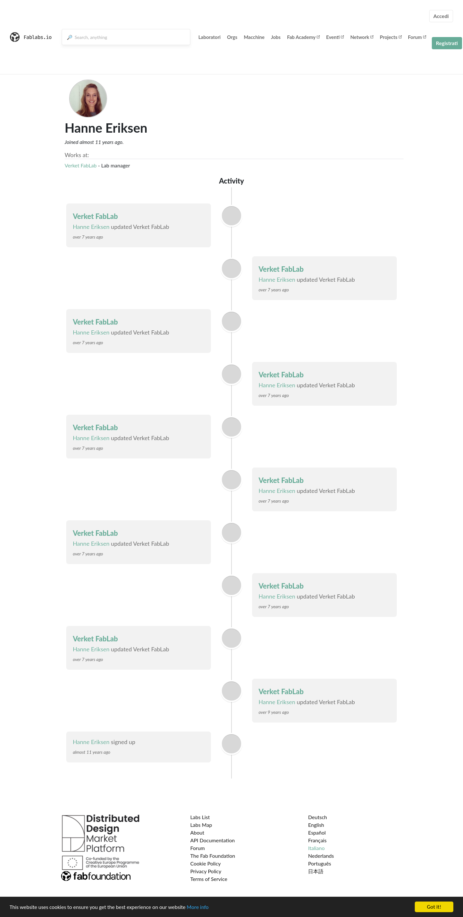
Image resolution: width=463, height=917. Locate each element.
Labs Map (201, 825)
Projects (390, 37)
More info (198, 907)
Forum (417, 37)
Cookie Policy (205, 863)
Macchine (254, 37)
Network (361, 37)
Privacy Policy (206, 871)
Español (317, 832)
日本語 (315, 871)
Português (319, 863)
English (316, 825)
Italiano (316, 848)
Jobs (276, 37)
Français (317, 840)
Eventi (335, 37)
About (197, 832)
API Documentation (212, 840)
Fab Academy (303, 37)
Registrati (447, 43)
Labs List (200, 817)
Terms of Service (208, 879)
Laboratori (209, 37)
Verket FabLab (81, 165)
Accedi (441, 16)
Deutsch (317, 817)
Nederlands (321, 856)
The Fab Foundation (212, 856)
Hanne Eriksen (91, 226)
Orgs (232, 37)
